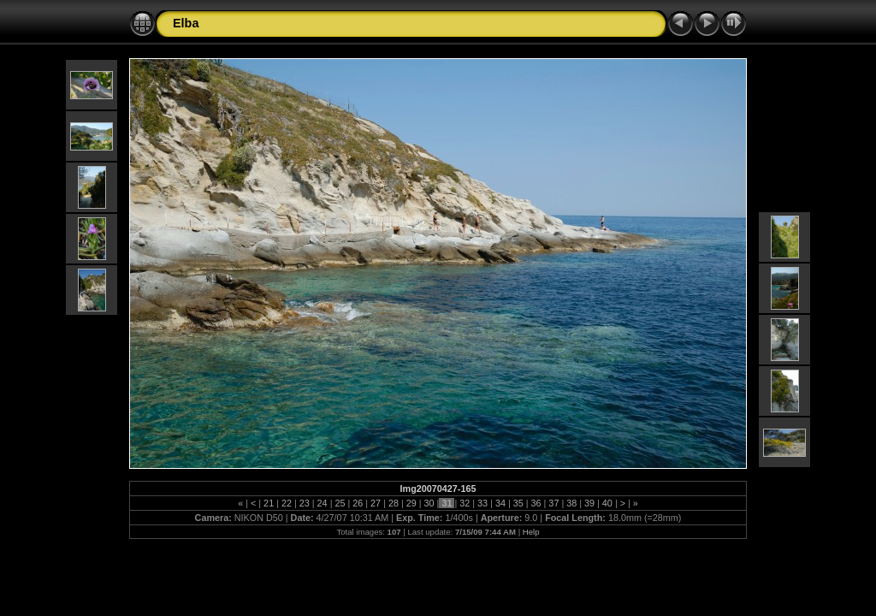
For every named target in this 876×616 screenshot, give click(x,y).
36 (536, 503)
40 (607, 503)
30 (429, 503)
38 (571, 503)
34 (500, 503)
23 (304, 503)
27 (375, 503)
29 (411, 503)
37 (553, 503)
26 (357, 503)
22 (286, 503)
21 (268, 503)
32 (464, 503)
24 (322, 503)
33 (482, 503)
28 (393, 503)
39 (589, 503)
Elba (185, 23)
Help (531, 531)
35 (518, 503)
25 (339, 503)
